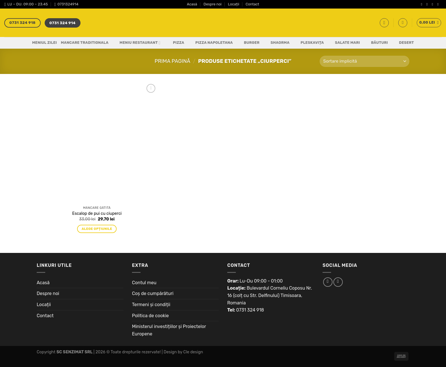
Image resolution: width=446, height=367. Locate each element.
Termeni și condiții (151, 304)
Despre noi (213, 4)
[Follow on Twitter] (433, 4)
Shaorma (276, 43)
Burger (248, 43)
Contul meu (144, 282)
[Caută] (384, 22)
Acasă (192, 4)
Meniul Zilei (44, 42)
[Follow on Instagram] (428, 4)
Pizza (175, 43)
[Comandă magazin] (364, 61)
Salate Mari (344, 43)
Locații (233, 4)
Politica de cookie (150, 315)
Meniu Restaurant (136, 43)
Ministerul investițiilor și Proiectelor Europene (169, 330)
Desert (403, 43)
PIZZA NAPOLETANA (210, 43)
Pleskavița (309, 43)
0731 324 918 (250, 310)
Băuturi (376, 43)
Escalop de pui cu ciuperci (97, 213)
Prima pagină (172, 61)
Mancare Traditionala (84, 42)
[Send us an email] (439, 4)
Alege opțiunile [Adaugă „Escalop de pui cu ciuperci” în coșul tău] (97, 229)
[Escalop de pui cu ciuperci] (97, 143)
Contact (252, 4)
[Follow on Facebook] (422, 4)
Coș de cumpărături (153, 293)
